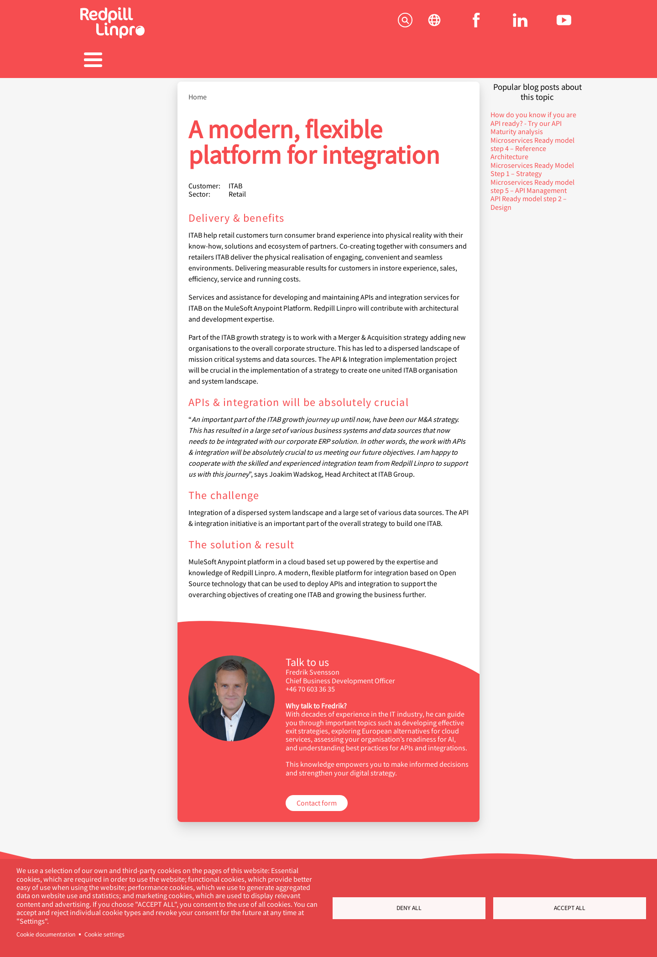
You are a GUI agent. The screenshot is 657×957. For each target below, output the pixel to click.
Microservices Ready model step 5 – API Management (532, 181)
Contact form (317, 798)
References (258, 61)
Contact (541, 61)
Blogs (399, 61)
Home (197, 92)
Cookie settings (104, 934)
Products (186, 61)
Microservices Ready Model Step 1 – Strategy (532, 164)
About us (470, 61)
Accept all (569, 908)
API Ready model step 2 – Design (528, 198)
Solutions (116, 61)
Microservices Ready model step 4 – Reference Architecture (532, 143)
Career (328, 61)
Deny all (409, 908)
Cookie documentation (45, 934)
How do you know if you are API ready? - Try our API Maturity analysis (533, 118)
